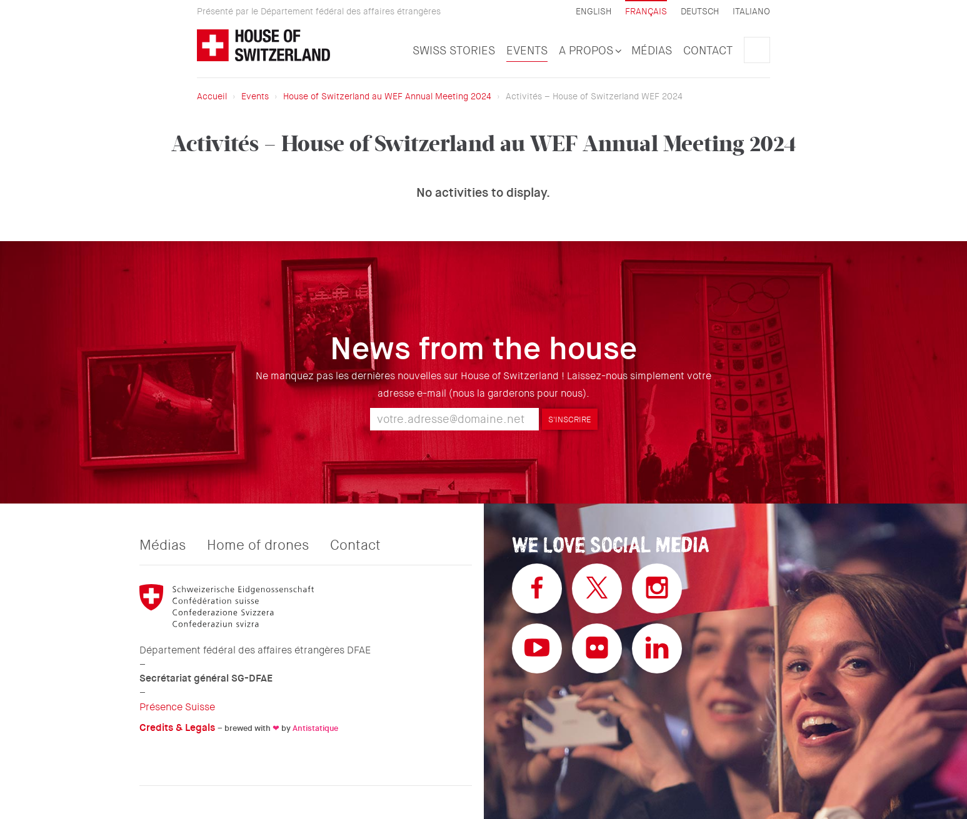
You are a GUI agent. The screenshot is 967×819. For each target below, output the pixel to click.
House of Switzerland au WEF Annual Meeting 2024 (387, 96)
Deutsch (700, 11)
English (593, 11)
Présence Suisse (177, 706)
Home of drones (258, 545)
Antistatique (315, 728)
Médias (651, 50)
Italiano (751, 11)
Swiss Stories (454, 50)
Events (527, 50)
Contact (708, 50)
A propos (589, 50)
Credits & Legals (177, 727)
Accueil (212, 96)
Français (646, 11)
